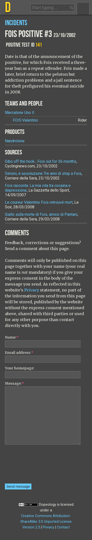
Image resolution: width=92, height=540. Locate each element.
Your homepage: (19, 368)
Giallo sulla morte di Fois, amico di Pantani (41, 214)
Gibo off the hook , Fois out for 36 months (40, 161)
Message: (14, 383)
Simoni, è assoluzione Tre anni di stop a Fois (43, 173)
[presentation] (25, 466)
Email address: (19, 352)
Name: (12, 337)
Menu (83, 8)
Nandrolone (15, 141)
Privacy (31, 290)
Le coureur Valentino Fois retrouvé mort (39, 202)
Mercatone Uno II (19, 112)
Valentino (25, 120)
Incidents (16, 23)
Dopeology (47, 505)
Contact (63, 527)
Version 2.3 (31, 527)
